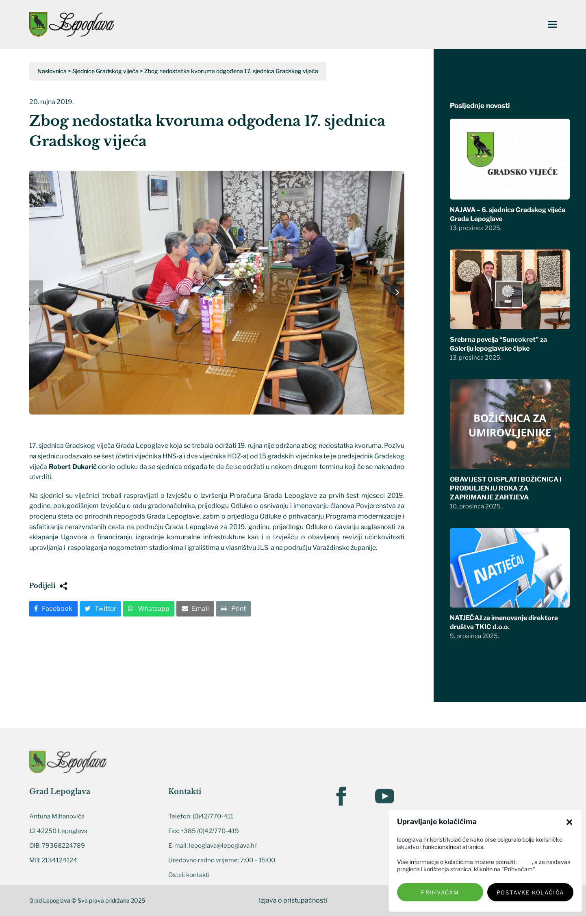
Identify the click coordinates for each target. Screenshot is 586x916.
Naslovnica (52, 70)
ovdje (525, 861)
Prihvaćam (440, 892)
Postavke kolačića (530, 892)
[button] (569, 822)
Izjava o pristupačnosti (293, 900)
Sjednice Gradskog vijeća (105, 70)
